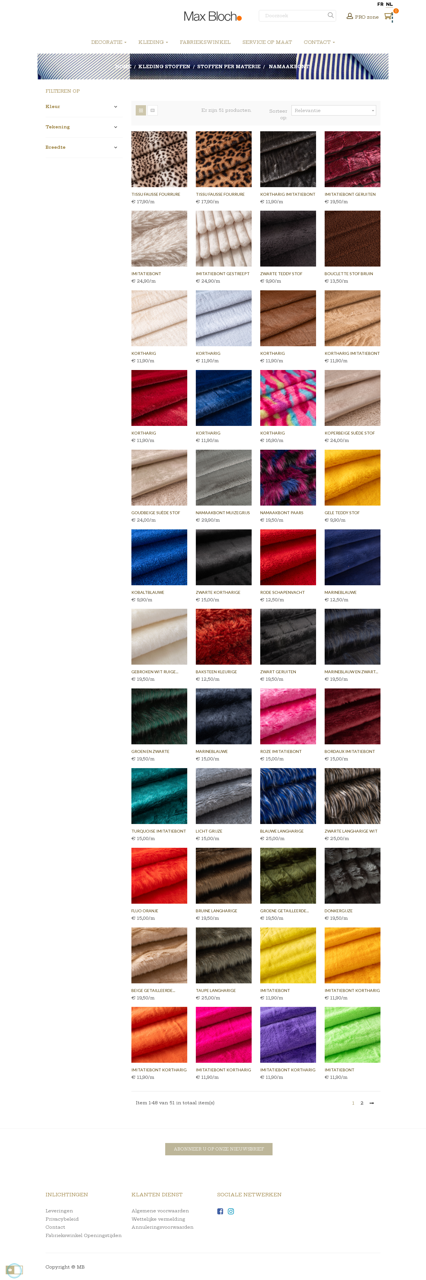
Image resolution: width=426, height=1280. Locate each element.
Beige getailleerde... (153, 990)
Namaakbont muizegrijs (223, 512)
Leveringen (59, 1211)
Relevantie (335, 110)
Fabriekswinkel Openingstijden (84, 1235)
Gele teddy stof (342, 512)
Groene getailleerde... (284, 910)
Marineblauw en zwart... (351, 671)
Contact (55, 1227)
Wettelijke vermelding (158, 1219)
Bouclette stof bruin (349, 273)
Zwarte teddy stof (281, 273)
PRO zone (367, 17)
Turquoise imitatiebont (158, 831)
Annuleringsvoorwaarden (162, 1227)
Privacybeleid (62, 1219)
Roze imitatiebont (281, 751)
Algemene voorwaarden (160, 1211)
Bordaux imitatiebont (350, 751)
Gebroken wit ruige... (154, 671)
